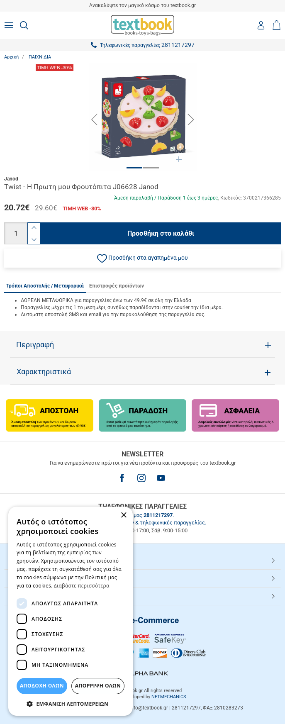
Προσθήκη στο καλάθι (160, 233)
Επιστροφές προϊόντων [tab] (116, 286)
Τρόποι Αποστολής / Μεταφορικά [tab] (45, 286)
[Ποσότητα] (15, 233)
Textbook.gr (26, 595)
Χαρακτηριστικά (44, 372)
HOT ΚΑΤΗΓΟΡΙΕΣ (34, 560)
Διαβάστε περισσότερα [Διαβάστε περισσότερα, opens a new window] (82, 585)
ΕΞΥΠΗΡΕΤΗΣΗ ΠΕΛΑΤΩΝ (44, 578)
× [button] (123, 515)
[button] (142, 258)
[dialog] (70, 611)
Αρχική (11, 57)
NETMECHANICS (168, 697)
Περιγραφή (35, 345)
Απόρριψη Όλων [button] (98, 685)
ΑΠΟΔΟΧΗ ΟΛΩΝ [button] (42, 685)
